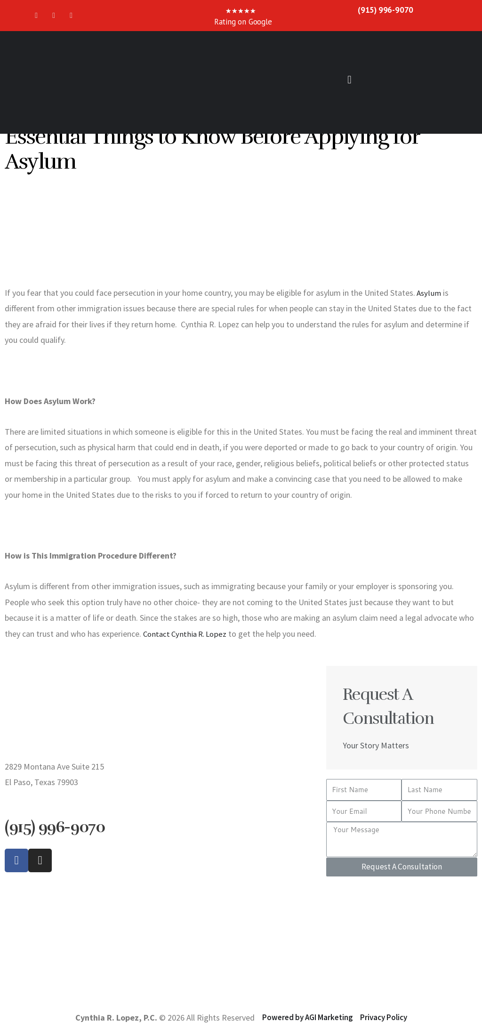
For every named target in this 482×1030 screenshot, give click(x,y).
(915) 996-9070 (385, 9)
